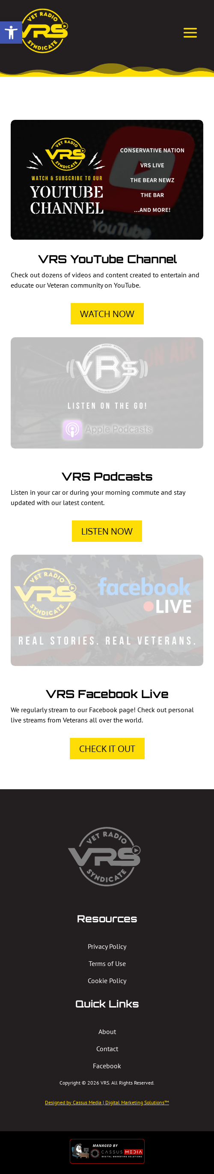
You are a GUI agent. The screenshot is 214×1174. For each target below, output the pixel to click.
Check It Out (107, 748)
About (107, 1031)
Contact (107, 1048)
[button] (11, 32)
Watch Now (107, 313)
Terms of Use (107, 963)
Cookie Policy (107, 980)
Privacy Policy (107, 946)
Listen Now (107, 531)
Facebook (107, 1065)
